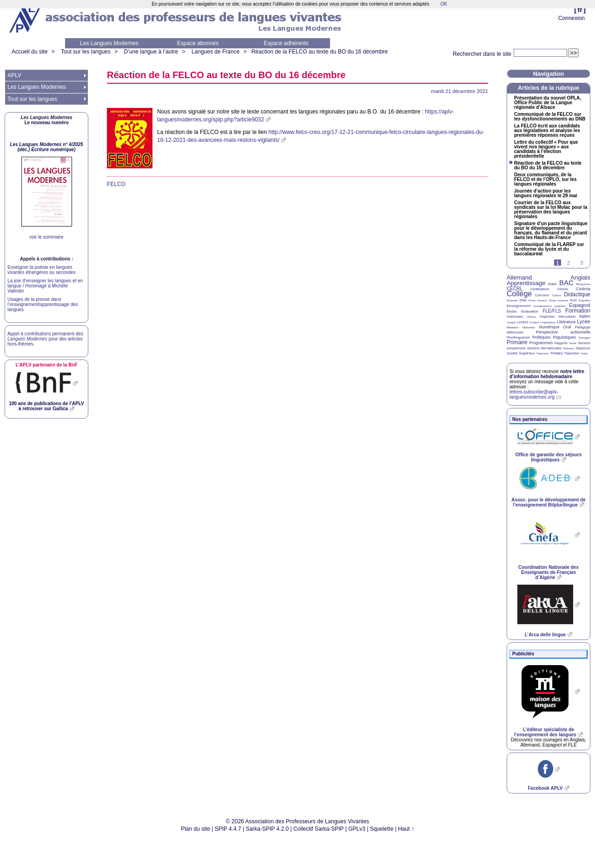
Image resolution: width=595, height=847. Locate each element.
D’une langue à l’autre (151, 51)
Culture (556, 295)
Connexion (571, 18)
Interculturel (566, 316)
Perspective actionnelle (563, 332)
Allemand (519, 277)
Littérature (566, 322)
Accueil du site (29, 51)
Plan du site (195, 829)
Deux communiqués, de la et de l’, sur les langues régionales (545, 180)
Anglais (580, 277)
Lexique (534, 322)
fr (579, 9)
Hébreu (531, 316)
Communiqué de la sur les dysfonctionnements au (549, 116)
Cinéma (583, 289)
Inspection (547, 316)
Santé (572, 343)
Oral (567, 327)
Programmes (541, 342)
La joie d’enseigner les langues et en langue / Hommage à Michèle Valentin (45, 285)
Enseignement (518, 306)
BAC (566, 283)
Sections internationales (544, 348)
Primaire (517, 342)
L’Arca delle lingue (545, 634)
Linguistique (548, 322)
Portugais (584, 337)
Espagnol (579, 305)
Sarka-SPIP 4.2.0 (267, 829)
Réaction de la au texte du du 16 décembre (319, 51)
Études (512, 311)
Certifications (539, 289)
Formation (577, 310)
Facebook (545, 788)
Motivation (528, 327)
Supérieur (527, 353)
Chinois (562, 289)
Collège (519, 294)
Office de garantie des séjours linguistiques (549, 457)
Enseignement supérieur (550, 306)
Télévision (542, 353)
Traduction (572, 353)
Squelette (382, 829)
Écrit (573, 300)
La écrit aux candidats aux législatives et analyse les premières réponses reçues (547, 131)
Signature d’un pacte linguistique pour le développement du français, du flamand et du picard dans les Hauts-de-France (551, 230)
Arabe (552, 284)
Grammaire (515, 316)
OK (443, 4)
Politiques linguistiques (554, 337)
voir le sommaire (46, 237)
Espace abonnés (197, 43)
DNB (523, 300)
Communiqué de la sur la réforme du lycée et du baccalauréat (549, 249)
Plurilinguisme (518, 337)
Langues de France (215, 51)
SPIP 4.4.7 (228, 829)
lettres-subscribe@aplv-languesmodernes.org (533, 394)
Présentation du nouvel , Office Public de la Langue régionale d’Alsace (547, 103)
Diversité (512, 300)
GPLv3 (356, 829)
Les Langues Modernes (109, 43)
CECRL (514, 288)
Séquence (582, 348)
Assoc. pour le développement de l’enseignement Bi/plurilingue (548, 502)
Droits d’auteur (538, 300)
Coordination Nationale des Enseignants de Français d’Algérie (548, 572)
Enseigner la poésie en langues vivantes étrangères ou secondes (41, 270)
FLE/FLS (551, 310)
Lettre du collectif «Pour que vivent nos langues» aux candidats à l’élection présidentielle (546, 149)
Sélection (569, 348)
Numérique (549, 327)
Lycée (583, 321)
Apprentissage (526, 283)
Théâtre (556, 353)
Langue (511, 322)
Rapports (561, 343)
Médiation (513, 327)
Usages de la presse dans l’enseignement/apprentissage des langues (42, 304)
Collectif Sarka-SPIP (318, 829)
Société (512, 353)
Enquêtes (584, 300)
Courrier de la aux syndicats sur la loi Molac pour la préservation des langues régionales (550, 209)
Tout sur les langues (86, 51)
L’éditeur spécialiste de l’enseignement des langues (545, 732)
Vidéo (584, 353)
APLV (14, 75)
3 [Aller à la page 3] (581, 263)
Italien (584, 316)
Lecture (522, 322)
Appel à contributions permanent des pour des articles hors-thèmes (45, 339)
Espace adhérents (286, 43)
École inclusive (558, 300)
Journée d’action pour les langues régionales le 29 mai (545, 193)
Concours (542, 295)
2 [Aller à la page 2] (568, 263)
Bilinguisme (583, 284)
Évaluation (529, 311)
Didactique (577, 294)
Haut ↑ (406, 829)
